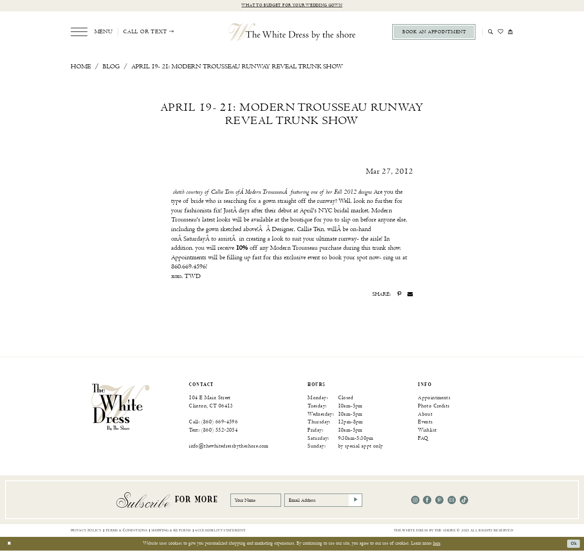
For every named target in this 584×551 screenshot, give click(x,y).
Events (425, 422)
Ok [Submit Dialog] (573, 543)
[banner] (120, 407)
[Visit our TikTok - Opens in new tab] (464, 500)
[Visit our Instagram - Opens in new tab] (415, 500)
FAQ (423, 438)
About (425, 414)
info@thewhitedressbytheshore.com (229, 446)
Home (81, 66)
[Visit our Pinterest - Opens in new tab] (439, 500)
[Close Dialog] (10, 544)
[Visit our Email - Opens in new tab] (452, 500)
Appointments (434, 398)
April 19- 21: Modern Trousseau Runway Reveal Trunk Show (237, 66)
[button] (91, 32)
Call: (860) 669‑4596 (213, 422)
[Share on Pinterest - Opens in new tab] (399, 295)
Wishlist (427, 430)
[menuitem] (91, 32)
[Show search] (490, 32)
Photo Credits (433, 405)
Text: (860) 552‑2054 (213, 430)
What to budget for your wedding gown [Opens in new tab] (292, 5)
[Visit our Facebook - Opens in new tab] (427, 500)
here (436, 543)
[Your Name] (257, 500)
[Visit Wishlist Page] (500, 32)
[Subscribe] (362, 500)
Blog (111, 66)
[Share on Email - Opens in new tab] (410, 295)
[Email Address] (328, 500)
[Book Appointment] (434, 32)
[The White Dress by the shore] (292, 32)
